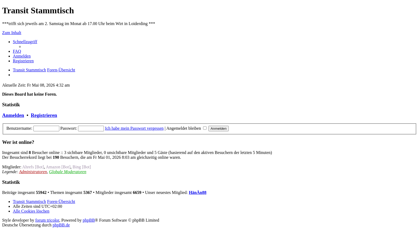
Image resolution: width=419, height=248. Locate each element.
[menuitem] (17, 51)
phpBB (89, 220)
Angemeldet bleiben (186, 128)
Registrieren (44, 115)
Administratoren (33, 171)
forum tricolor (47, 220)
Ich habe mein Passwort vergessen (134, 128)
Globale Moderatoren (67, 171)
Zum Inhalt (11, 32)
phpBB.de (61, 225)
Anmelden (13, 115)
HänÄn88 (198, 192)
